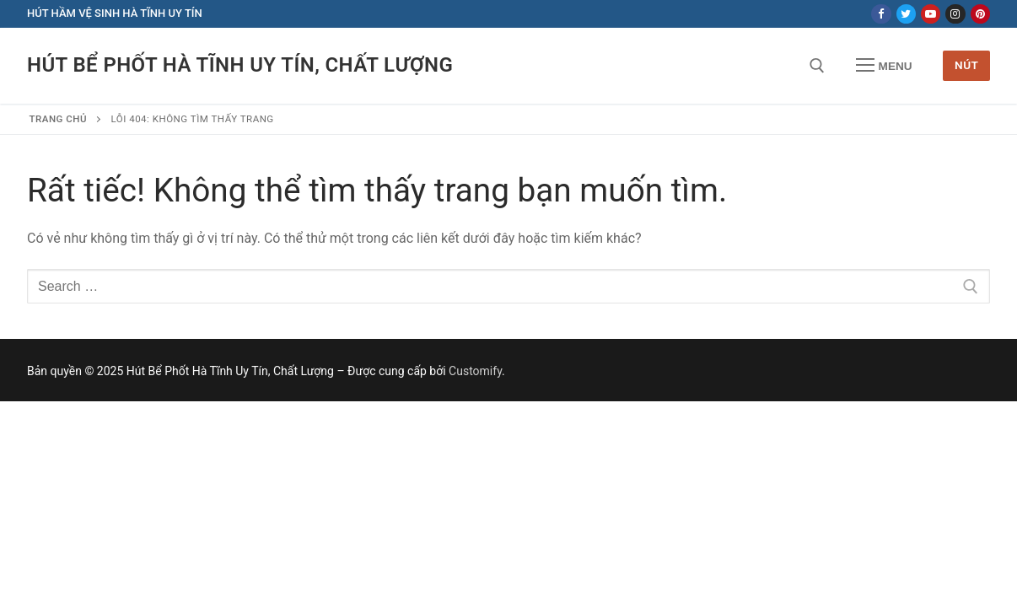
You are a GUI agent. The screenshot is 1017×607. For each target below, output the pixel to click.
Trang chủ (59, 119)
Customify (475, 371)
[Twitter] (906, 14)
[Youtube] (930, 14)
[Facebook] (881, 14)
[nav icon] (883, 65)
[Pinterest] (980, 14)
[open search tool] (817, 65)
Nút (966, 65)
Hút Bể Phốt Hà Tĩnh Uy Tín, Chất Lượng (240, 65)
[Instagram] (955, 14)
